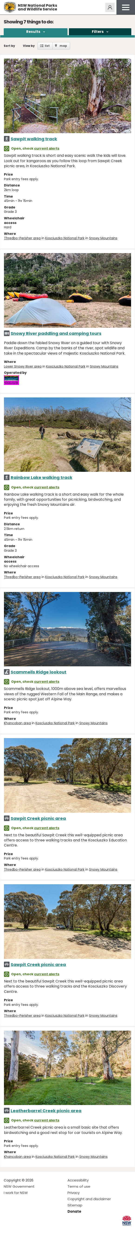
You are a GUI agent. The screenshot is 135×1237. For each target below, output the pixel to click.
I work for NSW (16, 1192)
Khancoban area (17, 723)
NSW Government (19, 1186)
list (47, 46)
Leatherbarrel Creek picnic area (46, 1111)
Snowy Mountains (103, 238)
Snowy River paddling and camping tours (56, 333)
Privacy (74, 1192)
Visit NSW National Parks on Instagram (18, 1229)
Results (33, 31)
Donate (74, 1211)
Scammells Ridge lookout (38, 672)
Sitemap (75, 1205)
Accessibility (78, 1180)
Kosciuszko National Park (64, 238)
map (63, 46)
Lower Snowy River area (23, 366)
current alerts (46, 148)
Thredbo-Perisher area (22, 238)
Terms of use (79, 1186)
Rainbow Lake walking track (41, 477)
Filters (98, 31)
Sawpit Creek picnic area (38, 818)
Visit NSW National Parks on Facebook (8, 1229)
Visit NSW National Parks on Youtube (28, 1229)
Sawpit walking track (34, 139)
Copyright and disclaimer (89, 1198)
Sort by (9, 46)
